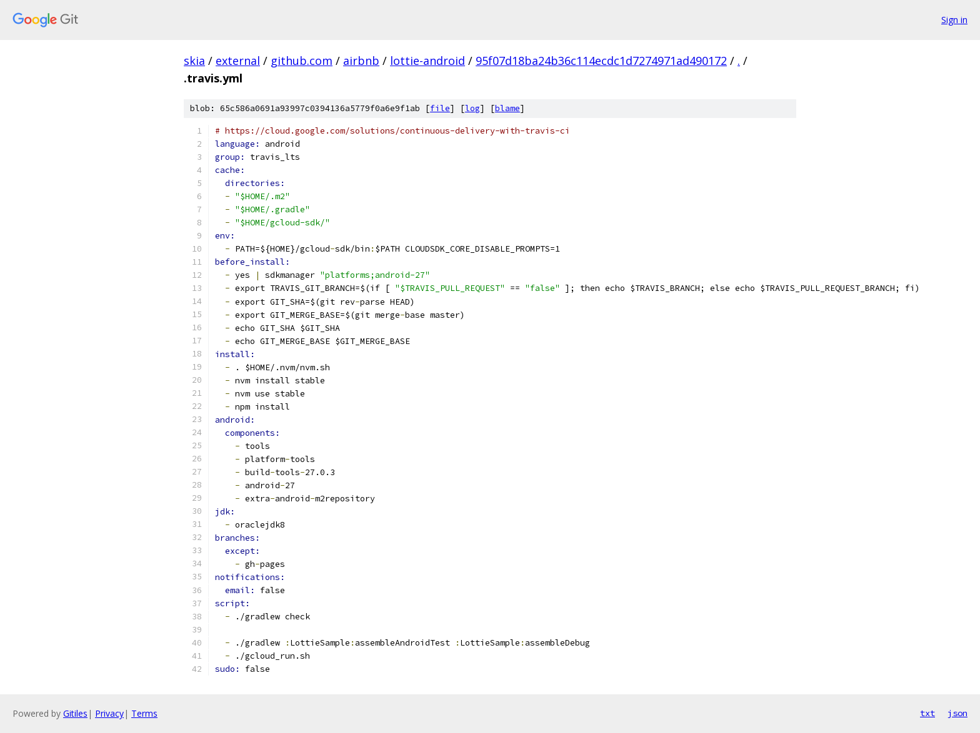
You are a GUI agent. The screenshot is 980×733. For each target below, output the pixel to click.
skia (194, 60)
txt (927, 713)
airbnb (361, 60)
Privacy (109, 713)
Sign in (954, 20)
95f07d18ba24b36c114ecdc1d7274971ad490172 (601, 60)
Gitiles (75, 713)
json (958, 713)
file (440, 108)
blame (507, 108)
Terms (144, 713)
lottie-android (427, 60)
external (238, 60)
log (472, 108)
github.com (301, 60)
